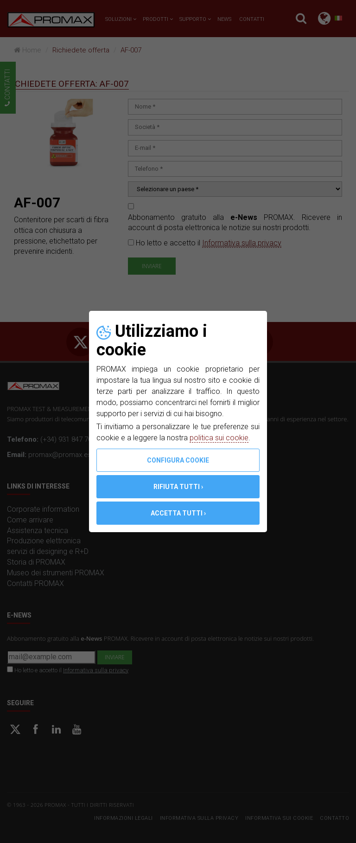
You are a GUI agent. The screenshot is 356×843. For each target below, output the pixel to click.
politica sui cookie (219, 437)
